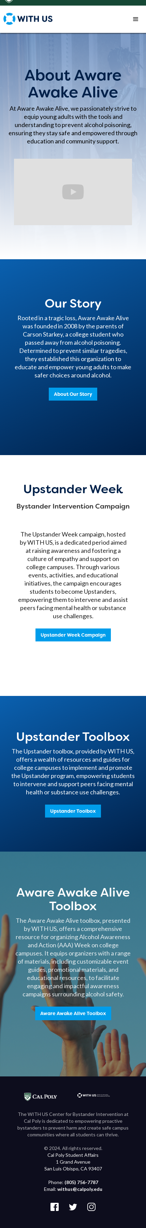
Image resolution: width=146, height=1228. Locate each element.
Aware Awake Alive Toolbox (73, 1013)
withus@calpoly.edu (79, 1189)
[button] (136, 20)
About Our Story (73, 394)
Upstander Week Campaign (73, 635)
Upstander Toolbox (73, 811)
